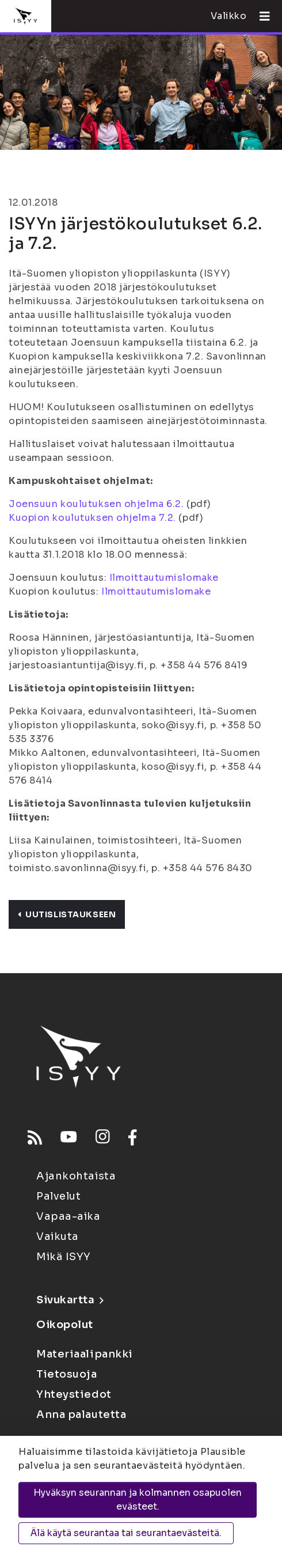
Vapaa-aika (68, 1216)
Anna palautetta (81, 1414)
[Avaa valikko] (260, 16)
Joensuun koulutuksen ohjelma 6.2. (96, 504)
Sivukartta (69, 1300)
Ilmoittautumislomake (164, 578)
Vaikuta (57, 1236)
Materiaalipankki (84, 1354)
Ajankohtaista (76, 1176)
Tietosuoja (66, 1374)
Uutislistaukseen (67, 914)
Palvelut (58, 1196)
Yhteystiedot (74, 1394)
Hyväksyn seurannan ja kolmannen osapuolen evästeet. (137, 1499)
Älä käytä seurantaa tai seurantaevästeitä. (126, 1533)
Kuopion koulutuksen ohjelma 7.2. (92, 518)
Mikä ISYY (63, 1256)
